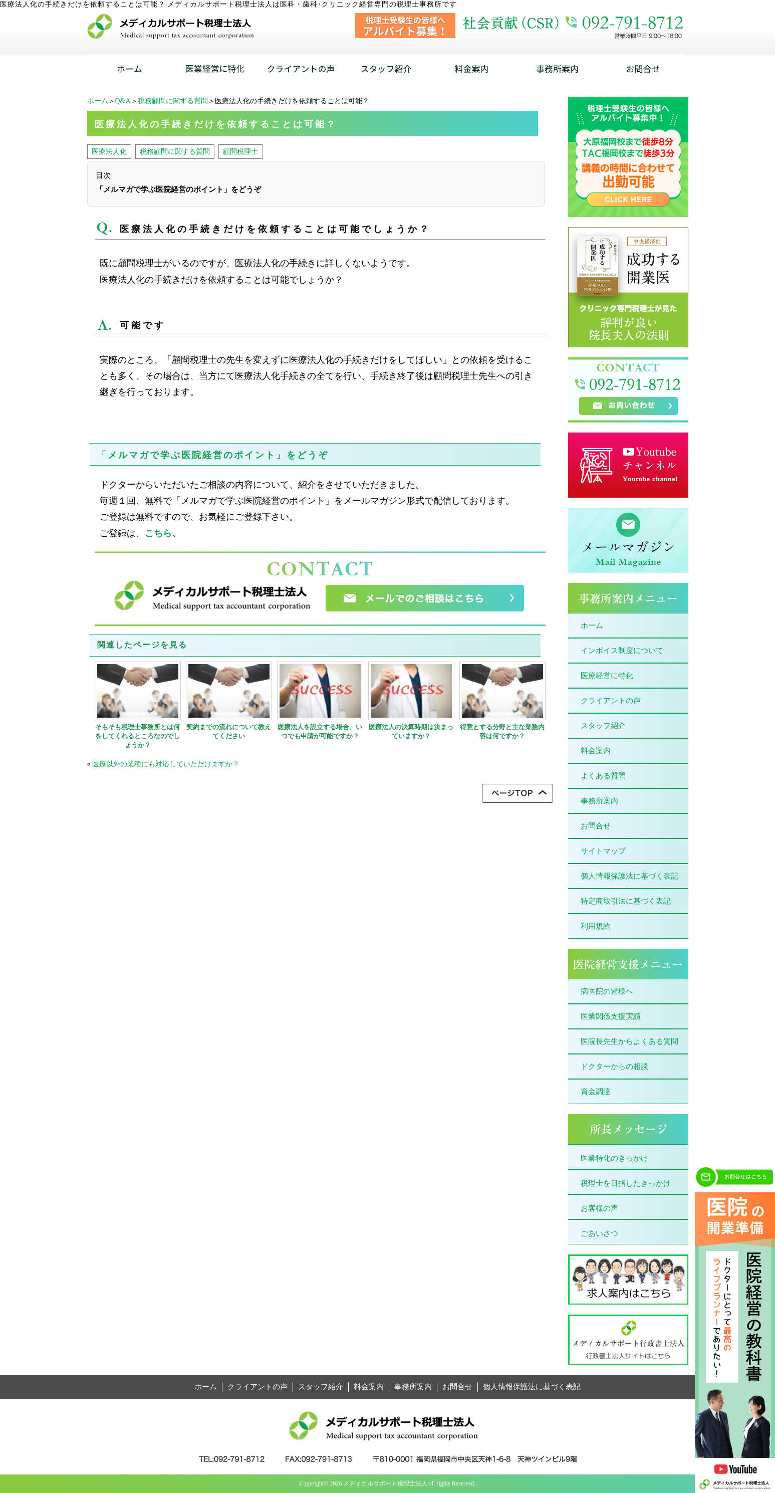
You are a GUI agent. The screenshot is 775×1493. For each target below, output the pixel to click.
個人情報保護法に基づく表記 (629, 876)
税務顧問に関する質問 (173, 101)
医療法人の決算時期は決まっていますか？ (411, 731)
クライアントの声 (611, 701)
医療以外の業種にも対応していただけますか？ (165, 764)
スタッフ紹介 (603, 726)
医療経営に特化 (607, 676)
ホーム (97, 101)
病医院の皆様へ (607, 991)
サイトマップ (603, 851)
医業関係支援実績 (611, 1016)
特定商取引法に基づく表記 (626, 901)
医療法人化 (109, 151)
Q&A (123, 101)
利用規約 (596, 926)
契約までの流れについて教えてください (228, 731)
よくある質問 (603, 776)
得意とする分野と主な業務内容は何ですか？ (502, 731)
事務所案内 (599, 801)
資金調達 (596, 1092)
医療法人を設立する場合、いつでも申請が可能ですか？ (320, 731)
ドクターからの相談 (614, 1066)
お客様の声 (599, 1208)
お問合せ (596, 826)
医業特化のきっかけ (614, 1158)
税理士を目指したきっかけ (626, 1183)
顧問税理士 (240, 151)
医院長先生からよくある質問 (629, 1041)
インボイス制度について (622, 651)
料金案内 (596, 751)
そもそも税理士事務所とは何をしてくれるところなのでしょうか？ (137, 736)
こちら (158, 533)
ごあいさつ (599, 1233)
